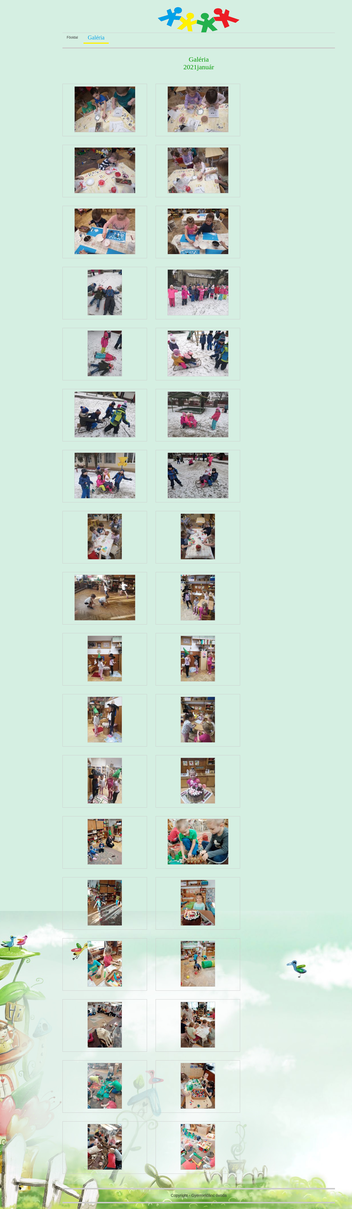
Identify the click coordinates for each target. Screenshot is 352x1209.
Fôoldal (72, 37)
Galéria (96, 37)
